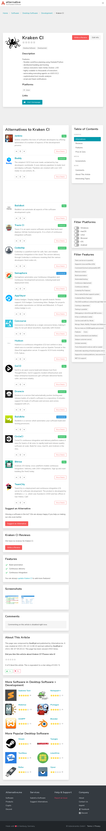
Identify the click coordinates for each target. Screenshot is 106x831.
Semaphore (21, 273)
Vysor (53, 767)
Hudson (19, 340)
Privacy (97, 826)
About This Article (82, 174)
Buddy (18, 158)
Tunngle (54, 739)
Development (47, 13)
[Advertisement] (53, 23)
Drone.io (19, 391)
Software (15, 13)
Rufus (21, 767)
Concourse (20, 321)
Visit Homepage (33, 102)
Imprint (82, 805)
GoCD (18, 366)
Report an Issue (60, 798)
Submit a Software (37, 798)
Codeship (20, 247)
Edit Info (95, 37)
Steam (21, 739)
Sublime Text (24, 690)
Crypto (8, 805)
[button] (103, 3)
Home (5, 13)
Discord (9, 809)
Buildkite (19, 416)
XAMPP (21, 719)
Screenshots (80, 161)
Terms (89, 826)
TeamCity (20, 484)
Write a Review (80, 37)
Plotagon (54, 704)
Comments (79, 170)
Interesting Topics (82, 178)
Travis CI (19, 225)
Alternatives (80, 139)
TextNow (22, 753)
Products (9, 801)
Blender (54, 719)
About (81, 798)
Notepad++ (55, 690)
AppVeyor (20, 295)
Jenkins (18, 135)
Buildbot (19, 205)
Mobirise (22, 704)
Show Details (60, 151)
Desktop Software (30, 13)
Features (79, 147)
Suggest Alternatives (39, 801)
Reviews (79, 143)
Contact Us (83, 801)
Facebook (84, 809)
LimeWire (54, 753)
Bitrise (18, 461)
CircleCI (19, 436)
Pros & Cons (80, 152)
